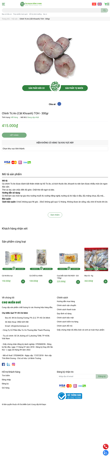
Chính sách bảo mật (65, 318)
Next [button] (107, 265)
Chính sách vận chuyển (66, 305)
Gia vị (45, 14)
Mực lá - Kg (88, 276)
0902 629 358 (22, 322)
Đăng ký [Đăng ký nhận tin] (102, 376)
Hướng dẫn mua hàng (66, 301)
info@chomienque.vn (20, 326)
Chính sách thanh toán (66, 309)
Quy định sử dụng (64, 313)
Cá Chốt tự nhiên (36, 276)
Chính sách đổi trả (64, 326)
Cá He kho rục (7, 276)
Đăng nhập (6, 380)
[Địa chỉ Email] (82, 376)
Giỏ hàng (5, 388)
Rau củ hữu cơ (7, 14)
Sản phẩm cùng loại (14, 241)
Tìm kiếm (6, 375)
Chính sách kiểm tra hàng (67, 322)
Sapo (44, 404)
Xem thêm (55, 215)
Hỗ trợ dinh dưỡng (35, 14)
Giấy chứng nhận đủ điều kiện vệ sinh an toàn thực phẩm (80, 330)
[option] (14, 265)
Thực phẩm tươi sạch (20, 14)
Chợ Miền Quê (24, 404)
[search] (104, 10)
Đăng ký (5, 384)
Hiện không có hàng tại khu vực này (55, 143)
